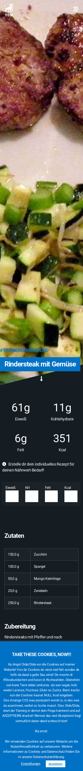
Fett (51, 494)
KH (31, 494)
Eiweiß (12, 494)
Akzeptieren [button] (55, 763)
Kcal (70, 494)
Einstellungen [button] (30, 764)
